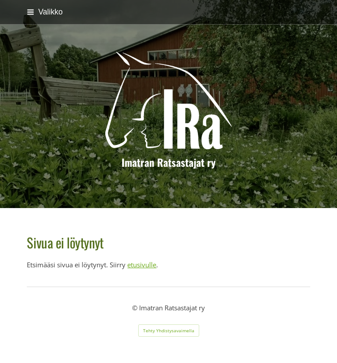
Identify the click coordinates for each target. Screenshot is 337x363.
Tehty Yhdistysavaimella (168, 330)
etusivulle (141, 264)
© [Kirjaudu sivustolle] (135, 307)
